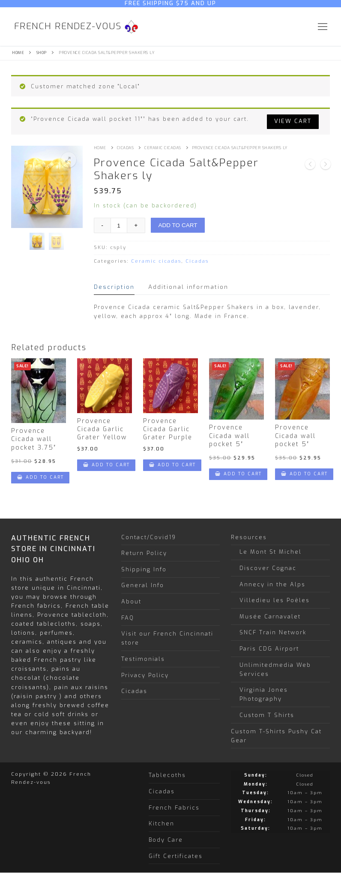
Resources (250, 537)
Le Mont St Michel (270, 551)
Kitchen (161, 823)
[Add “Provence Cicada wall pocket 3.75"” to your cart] (40, 477)
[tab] (114, 287)
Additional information (188, 287)
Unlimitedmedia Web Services (275, 669)
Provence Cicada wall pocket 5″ (229, 435)
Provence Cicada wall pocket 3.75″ (33, 439)
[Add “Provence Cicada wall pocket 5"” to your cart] (238, 474)
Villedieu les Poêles (274, 600)
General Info (142, 585)
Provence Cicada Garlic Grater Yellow (102, 429)
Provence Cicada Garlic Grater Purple (167, 429)
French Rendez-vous (68, 26)
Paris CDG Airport (269, 648)
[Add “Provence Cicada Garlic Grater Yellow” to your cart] (106, 465)
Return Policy (144, 553)
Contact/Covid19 (148, 537)
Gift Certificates (176, 856)
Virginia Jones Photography (263, 694)
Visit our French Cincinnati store (167, 638)
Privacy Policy (145, 675)
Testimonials (143, 659)
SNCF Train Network (272, 632)
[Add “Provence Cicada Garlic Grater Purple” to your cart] (172, 465)
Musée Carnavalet (270, 616)
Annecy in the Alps (272, 584)
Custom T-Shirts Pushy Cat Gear (276, 736)
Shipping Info (144, 569)
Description (114, 287)
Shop (41, 52)
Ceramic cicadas (162, 147)
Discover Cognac (267, 568)
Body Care (166, 839)
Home (18, 52)
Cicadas (125, 147)
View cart (292, 121)
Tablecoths (167, 775)
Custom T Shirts (266, 715)
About (131, 601)
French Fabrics (174, 807)
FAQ (127, 617)
